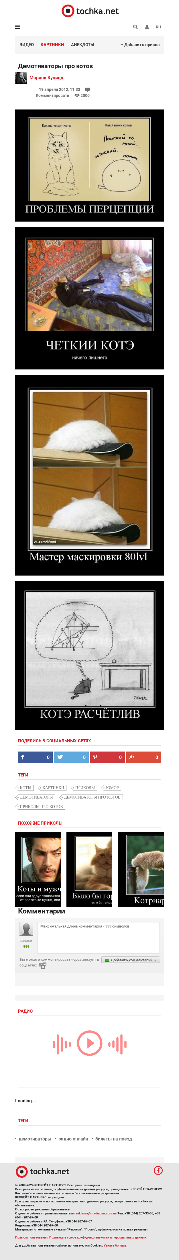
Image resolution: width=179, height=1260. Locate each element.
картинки (53, 788)
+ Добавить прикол (140, 44)
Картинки (52, 44)
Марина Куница (46, 78)
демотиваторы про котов (92, 797)
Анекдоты (82, 44)
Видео (26, 44)
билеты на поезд (113, 1139)
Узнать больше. (115, 1245)
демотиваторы (36, 797)
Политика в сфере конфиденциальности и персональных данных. (98, 1237)
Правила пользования (31, 1237)
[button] (147, 27)
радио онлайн (73, 1139)
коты (26, 788)
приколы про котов (41, 807)
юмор (112, 788)
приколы (85, 788)
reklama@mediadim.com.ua (96, 1213)
